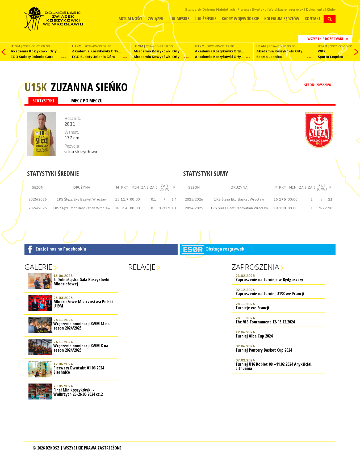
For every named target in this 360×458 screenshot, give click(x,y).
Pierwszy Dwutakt (251, 9)
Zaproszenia (255, 267)
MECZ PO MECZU (87, 100)
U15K (35, 86)
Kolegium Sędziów (281, 19)
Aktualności (131, 19)
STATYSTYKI (43, 100)
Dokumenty (315, 9)
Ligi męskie (179, 19)
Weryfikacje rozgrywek (286, 9)
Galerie (38, 267)
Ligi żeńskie (205, 19)
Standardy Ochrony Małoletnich (210, 9)
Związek (155, 19)
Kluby (331, 9)
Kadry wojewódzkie (240, 19)
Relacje (142, 267)
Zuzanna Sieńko (89, 87)
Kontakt (313, 19)
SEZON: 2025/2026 (318, 84)
